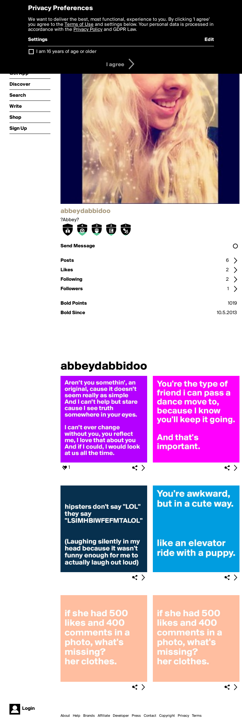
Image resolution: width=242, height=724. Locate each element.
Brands (89, 716)
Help (76, 716)
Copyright (167, 716)
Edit (209, 39)
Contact (150, 716)
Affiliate (104, 716)
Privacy (183, 716)
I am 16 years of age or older (66, 51)
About (65, 716)
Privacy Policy (87, 29)
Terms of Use (79, 24)
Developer (121, 716)
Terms (197, 716)
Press (136, 716)
